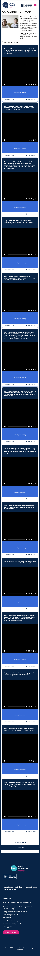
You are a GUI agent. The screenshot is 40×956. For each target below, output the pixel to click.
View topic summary (20, 93)
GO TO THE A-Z (10, 932)
